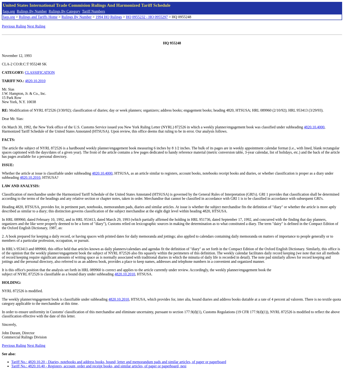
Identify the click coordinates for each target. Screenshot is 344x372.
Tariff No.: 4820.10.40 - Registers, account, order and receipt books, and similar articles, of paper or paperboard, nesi (98, 366)
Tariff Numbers (93, 11)
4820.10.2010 (35, 81)
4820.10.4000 (314, 127)
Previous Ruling (14, 26)
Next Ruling (36, 26)
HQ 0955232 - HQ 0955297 (147, 17)
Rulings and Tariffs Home (38, 17)
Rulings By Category (64, 11)
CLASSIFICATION (40, 72)
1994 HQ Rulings (109, 17)
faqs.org (9, 11)
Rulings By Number (32, 11)
